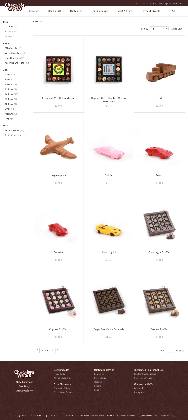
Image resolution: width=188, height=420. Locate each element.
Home (36, 21)
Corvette (58, 252)
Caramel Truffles (159, 329)
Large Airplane (58, 175)
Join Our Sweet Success (145, 374)
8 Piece (10, 79)
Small (10, 108)
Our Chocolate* (24, 390)
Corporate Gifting (62, 388)
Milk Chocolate (14, 48)
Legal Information (145, 415)
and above (16, 135)
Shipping (98, 382)
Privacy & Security (128, 415)
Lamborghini (109, 252)
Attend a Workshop (63, 378)
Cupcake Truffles (58, 329)
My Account (178, 3)
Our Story (146, 3)
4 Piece (10, 74)
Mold (9, 36)
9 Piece (11, 84)
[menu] (94, 11)
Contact (136, 3)
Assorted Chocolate (17, 62)
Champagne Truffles (159, 252)
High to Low (177, 28)
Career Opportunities (143, 378)
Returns (97, 386)
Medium (11, 113)
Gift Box (11, 26)
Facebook (138, 388)
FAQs (96, 390)
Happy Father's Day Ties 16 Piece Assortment (109, 99)
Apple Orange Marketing (164, 415)
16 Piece (11, 94)
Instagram (139, 392)
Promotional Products (64, 392)
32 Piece (11, 98)
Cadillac (109, 175)
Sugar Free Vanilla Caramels (109, 329)
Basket (10, 31)
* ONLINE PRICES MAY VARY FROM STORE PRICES (85, 415)
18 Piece (11, 103)
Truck (159, 98)
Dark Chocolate (14, 57)
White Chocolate (15, 52)
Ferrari (159, 175)
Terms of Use (112, 415)
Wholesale (157, 3)
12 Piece (11, 89)
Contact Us (99, 374)
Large (10, 118)
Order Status (100, 378)
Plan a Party (59, 374)
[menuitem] (33, 10)
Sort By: (144, 28)
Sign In (168, 3)
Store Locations (24, 382)
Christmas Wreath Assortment (58, 98)
